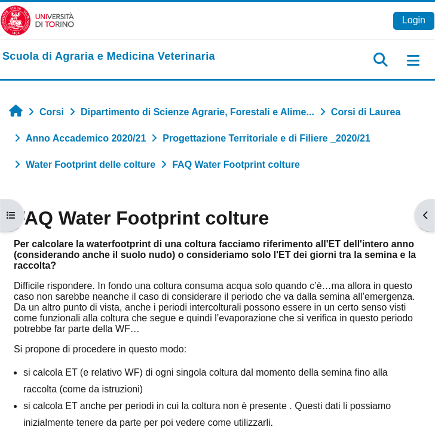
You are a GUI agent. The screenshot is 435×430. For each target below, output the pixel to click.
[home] (108, 56)
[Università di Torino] (37, 20)
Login (413, 20)
